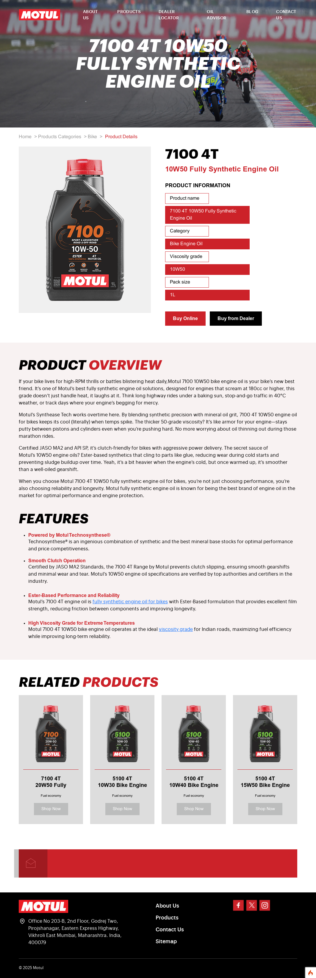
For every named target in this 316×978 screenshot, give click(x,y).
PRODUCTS (128, 12)
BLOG (252, 12)
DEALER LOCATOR (169, 15)
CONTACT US (286, 15)
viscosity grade (176, 629)
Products (167, 917)
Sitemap (166, 941)
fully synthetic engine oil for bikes (130, 601)
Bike (92, 137)
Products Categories (59, 137)
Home (25, 137)
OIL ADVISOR (216, 15)
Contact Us (170, 929)
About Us (167, 905)
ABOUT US (90, 15)
